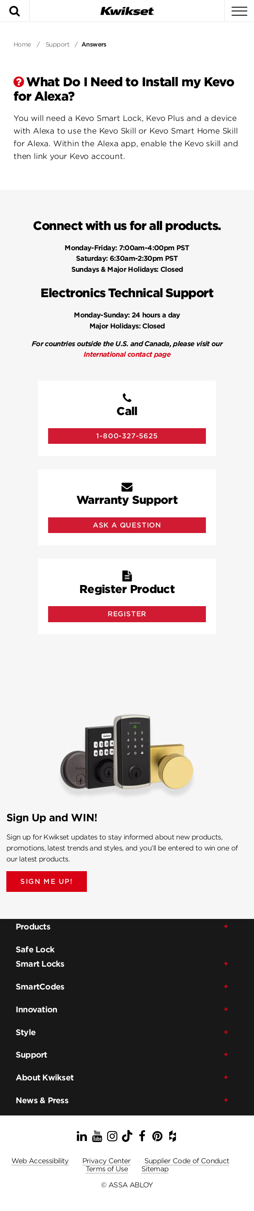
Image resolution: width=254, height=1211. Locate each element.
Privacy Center (106, 1161)
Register (127, 614)
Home (22, 44)
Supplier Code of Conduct (187, 1161)
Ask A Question (127, 525)
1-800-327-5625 (126, 436)
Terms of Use (107, 1169)
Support (57, 44)
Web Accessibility (40, 1161)
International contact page (127, 354)
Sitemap (155, 1169)
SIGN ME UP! (46, 881)
